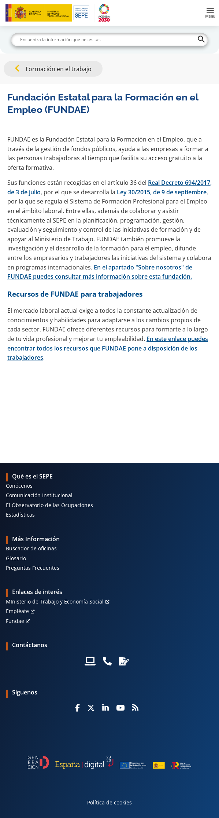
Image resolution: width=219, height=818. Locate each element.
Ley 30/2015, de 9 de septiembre (162, 192)
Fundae (15, 620)
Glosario (16, 558)
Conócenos (19, 485)
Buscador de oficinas (31, 548)
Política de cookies (109, 802)
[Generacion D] (109, 762)
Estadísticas (20, 514)
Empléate (17, 611)
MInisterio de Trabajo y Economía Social (55, 601)
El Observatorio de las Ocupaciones (49, 505)
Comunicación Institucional (39, 495)
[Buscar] (109, 39)
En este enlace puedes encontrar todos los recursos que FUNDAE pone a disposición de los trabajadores (107, 348)
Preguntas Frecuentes (32, 567)
